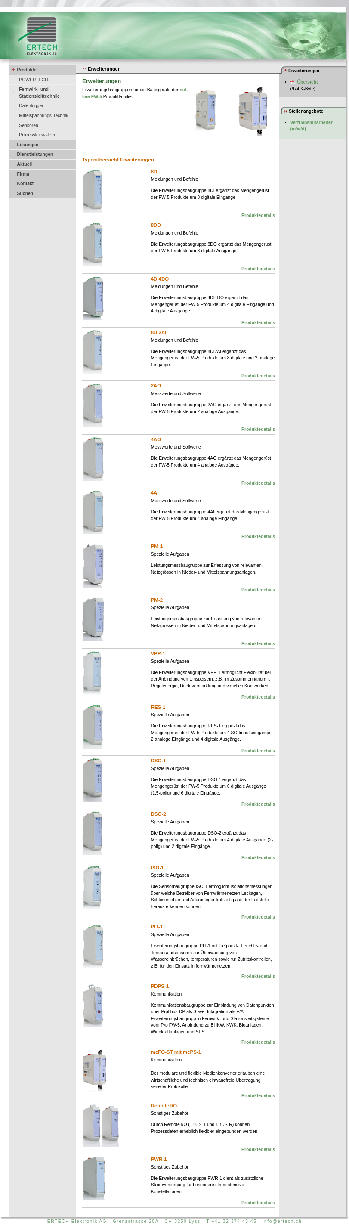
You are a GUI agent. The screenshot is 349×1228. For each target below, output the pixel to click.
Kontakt (25, 183)
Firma (23, 174)
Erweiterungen (101, 68)
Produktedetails (258, 215)
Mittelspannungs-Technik (43, 115)
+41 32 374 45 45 (233, 1221)
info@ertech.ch (282, 1221)
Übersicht (307, 82)
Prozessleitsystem (37, 135)
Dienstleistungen (35, 154)
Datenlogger (31, 105)
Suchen (25, 193)
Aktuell (24, 164)
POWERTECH (33, 79)
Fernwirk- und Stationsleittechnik (39, 93)
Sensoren (28, 125)
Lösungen (28, 144)
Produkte (27, 70)
